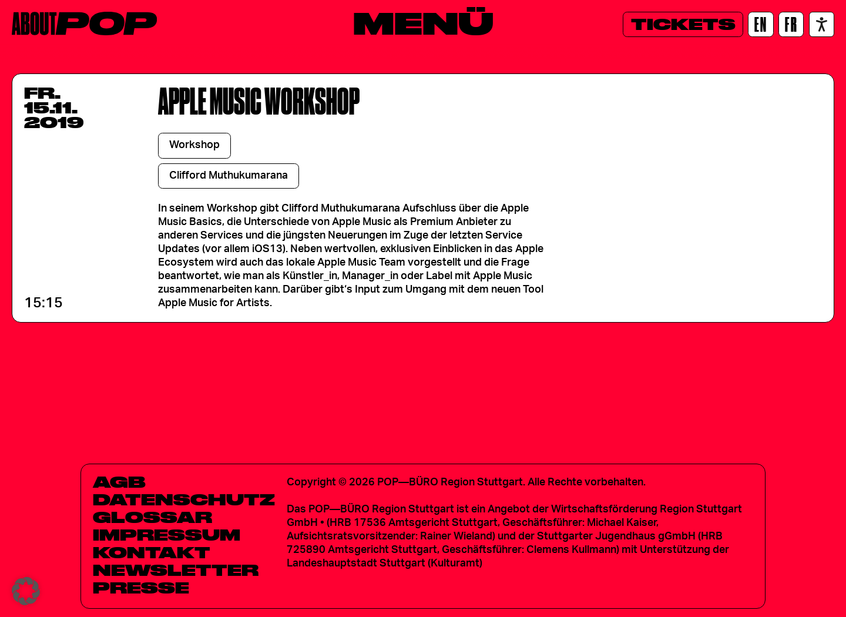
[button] (26, 591)
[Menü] (423, 23)
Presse (141, 587)
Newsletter (175, 570)
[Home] (84, 23)
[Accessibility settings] (822, 24)
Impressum (166, 535)
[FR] (791, 24)
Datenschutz (184, 499)
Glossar (152, 517)
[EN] (760, 24)
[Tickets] (683, 24)
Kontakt (151, 552)
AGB (119, 482)
